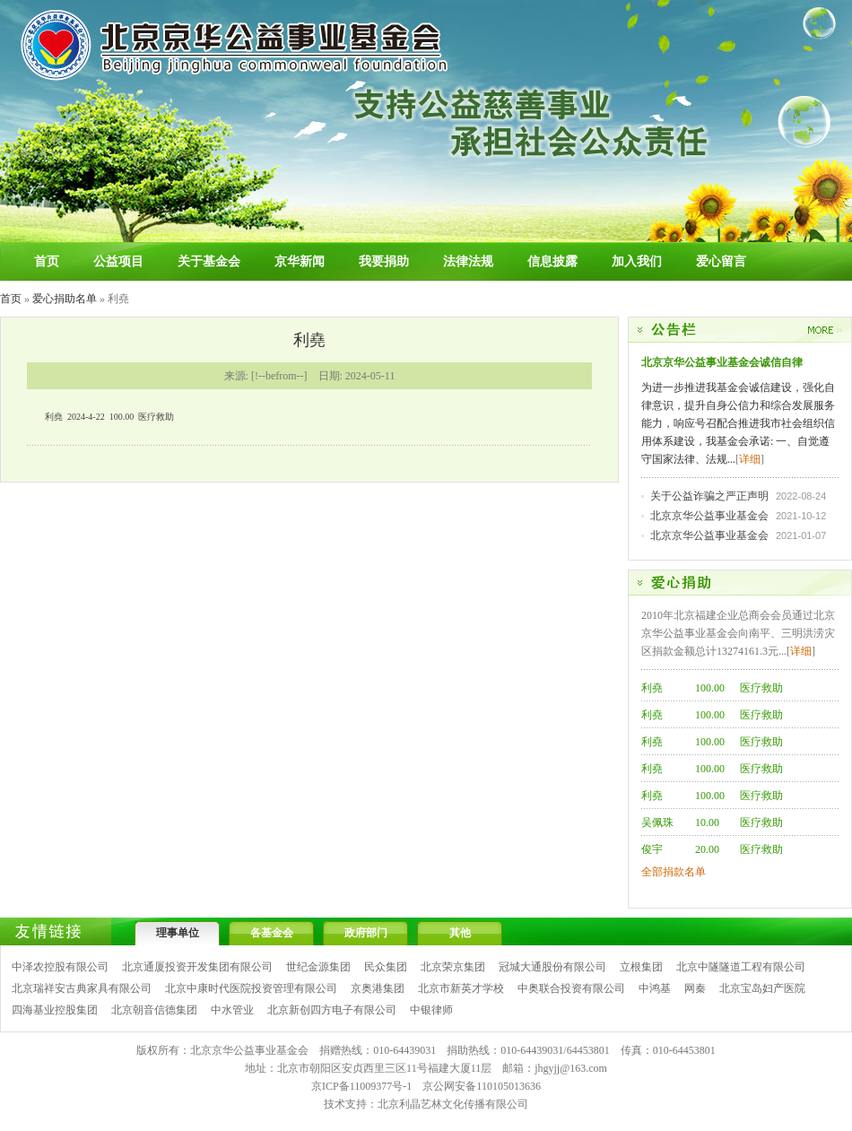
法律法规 (468, 261)
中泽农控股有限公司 (60, 967)
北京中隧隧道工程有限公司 (740, 967)
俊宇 (652, 849)
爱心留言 (721, 261)
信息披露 (552, 261)
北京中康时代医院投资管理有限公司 (251, 988)
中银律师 (431, 1010)
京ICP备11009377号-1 (361, 1086)
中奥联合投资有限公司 (571, 988)
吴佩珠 (657, 822)
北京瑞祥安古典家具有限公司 (82, 988)
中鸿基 (655, 988)
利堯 (652, 688)
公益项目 (118, 261)
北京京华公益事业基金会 (709, 515)
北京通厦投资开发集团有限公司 (197, 967)
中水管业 (232, 1010)
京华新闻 (299, 261)
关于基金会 (209, 261)
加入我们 (637, 261)
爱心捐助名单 (64, 298)
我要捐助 (384, 261)
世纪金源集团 (318, 967)
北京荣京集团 (453, 967)
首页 (46, 261)
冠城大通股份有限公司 (552, 967)
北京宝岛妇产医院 (762, 988)
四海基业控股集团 (55, 1010)
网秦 (695, 988)
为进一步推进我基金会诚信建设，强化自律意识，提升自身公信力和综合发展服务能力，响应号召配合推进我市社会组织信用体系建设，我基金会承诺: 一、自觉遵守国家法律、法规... (738, 423)
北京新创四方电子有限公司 (331, 1010)
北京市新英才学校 (461, 988)
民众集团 (385, 967)
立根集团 (641, 967)
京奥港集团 (377, 988)
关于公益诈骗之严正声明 (709, 496)
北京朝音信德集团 (154, 1010)
